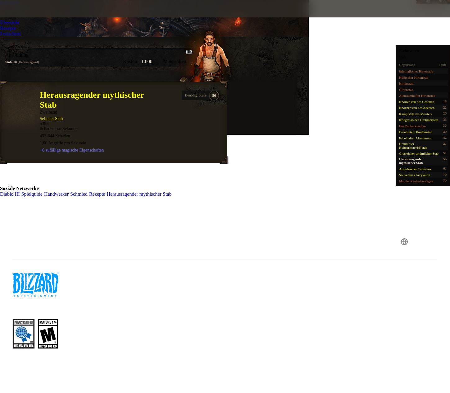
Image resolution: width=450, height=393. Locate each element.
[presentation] (28, 16)
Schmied (9, 2)
